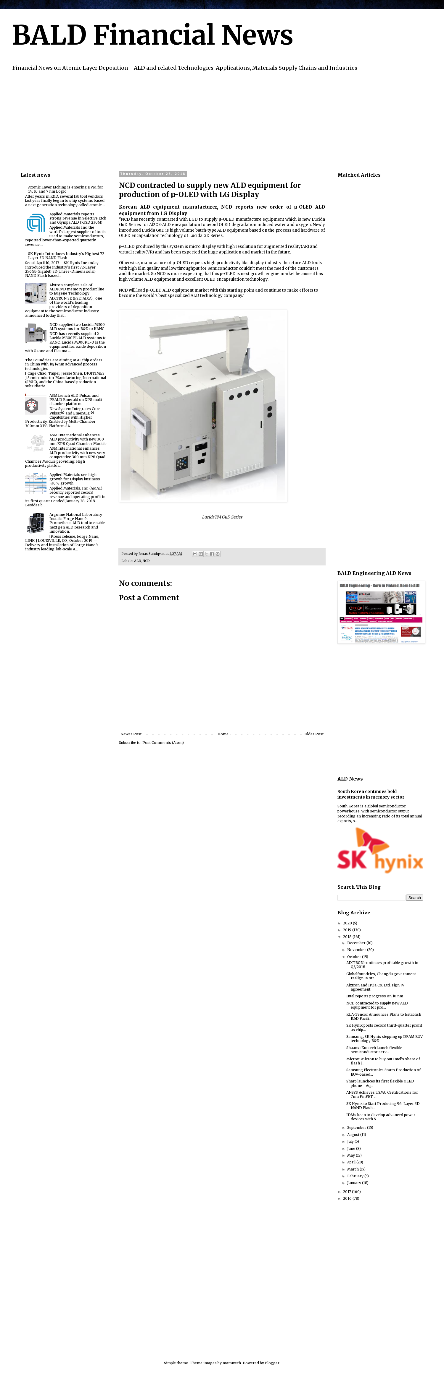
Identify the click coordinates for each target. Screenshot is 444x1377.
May (351, 1155)
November (357, 949)
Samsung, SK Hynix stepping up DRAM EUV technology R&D (384, 1038)
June (351, 1148)
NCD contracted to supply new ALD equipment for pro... (377, 1005)
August (353, 1134)
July (351, 1141)
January (354, 1183)
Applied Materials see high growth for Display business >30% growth (74, 478)
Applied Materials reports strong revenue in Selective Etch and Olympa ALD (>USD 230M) (77, 218)
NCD (146, 561)
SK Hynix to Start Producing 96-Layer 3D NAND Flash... (383, 1105)
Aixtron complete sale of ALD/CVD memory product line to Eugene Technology (76, 289)
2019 (347, 930)
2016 (348, 1198)
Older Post (314, 734)
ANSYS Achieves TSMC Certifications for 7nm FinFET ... (382, 1094)
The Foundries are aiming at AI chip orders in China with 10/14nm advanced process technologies (63, 364)
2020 (348, 923)
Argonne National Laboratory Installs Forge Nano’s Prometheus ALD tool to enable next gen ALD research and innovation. (77, 523)
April (351, 1162)
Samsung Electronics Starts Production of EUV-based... (383, 1072)
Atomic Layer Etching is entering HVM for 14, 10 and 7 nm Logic (65, 189)
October (354, 957)
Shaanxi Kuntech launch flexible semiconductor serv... (374, 1050)
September (357, 1127)
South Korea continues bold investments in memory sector (370, 794)
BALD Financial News (152, 35)
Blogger (272, 1363)
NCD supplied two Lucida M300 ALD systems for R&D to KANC (77, 326)
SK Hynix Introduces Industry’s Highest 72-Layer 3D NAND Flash (67, 255)
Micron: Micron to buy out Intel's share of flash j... (383, 1061)
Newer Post (130, 734)
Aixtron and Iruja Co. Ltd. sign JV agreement (375, 987)
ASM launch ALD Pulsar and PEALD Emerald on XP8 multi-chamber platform (76, 399)
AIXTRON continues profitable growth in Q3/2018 (382, 964)
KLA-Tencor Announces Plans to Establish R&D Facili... (383, 1016)
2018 (348, 936)
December (356, 943)
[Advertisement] (198, 120)
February (355, 1176)
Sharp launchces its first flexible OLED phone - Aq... (380, 1083)
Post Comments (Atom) (163, 742)
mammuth (232, 1363)
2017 (347, 1191)
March (353, 1169)
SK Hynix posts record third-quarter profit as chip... (384, 1027)
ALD (137, 561)
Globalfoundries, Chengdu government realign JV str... (381, 976)
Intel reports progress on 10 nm (374, 996)
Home (223, 734)
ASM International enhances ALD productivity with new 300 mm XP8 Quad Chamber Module (78, 439)
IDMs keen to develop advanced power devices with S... (380, 1117)
